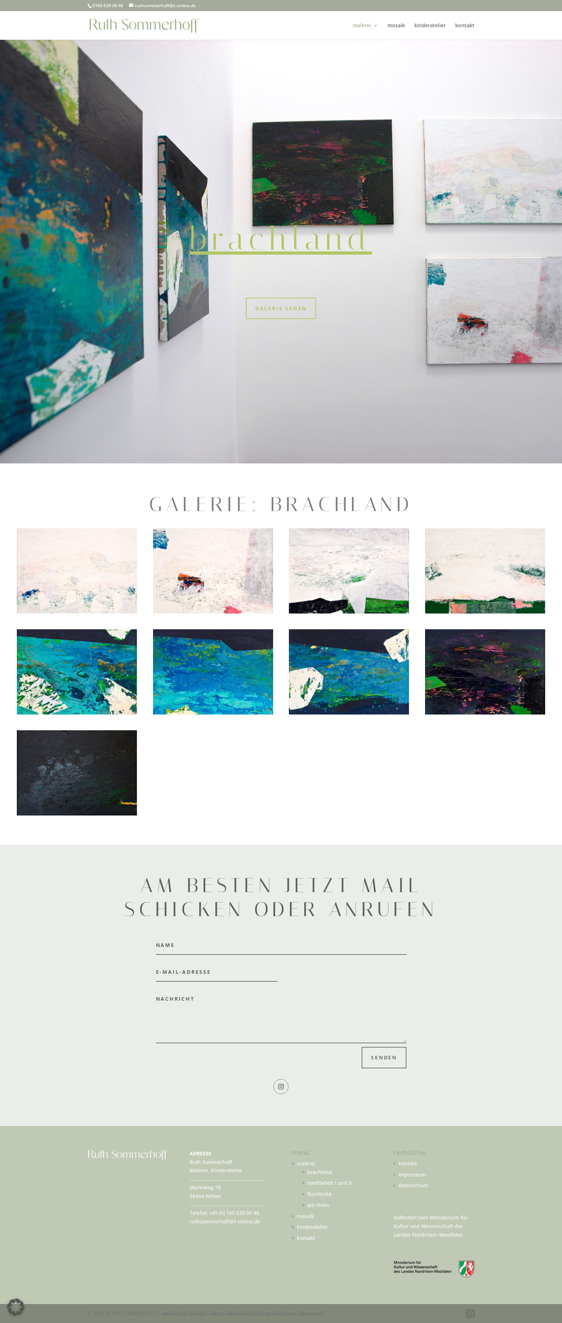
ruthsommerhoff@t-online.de (225, 1221)
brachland (319, 1172)
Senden (384, 1057)
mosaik (396, 26)
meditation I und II (329, 1182)
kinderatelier (430, 26)
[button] (16, 1307)
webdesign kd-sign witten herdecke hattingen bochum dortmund (242, 1313)
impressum (412, 1174)
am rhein (318, 1205)
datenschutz (413, 1185)
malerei (362, 26)
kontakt (465, 26)
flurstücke (319, 1193)
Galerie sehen (281, 308)
